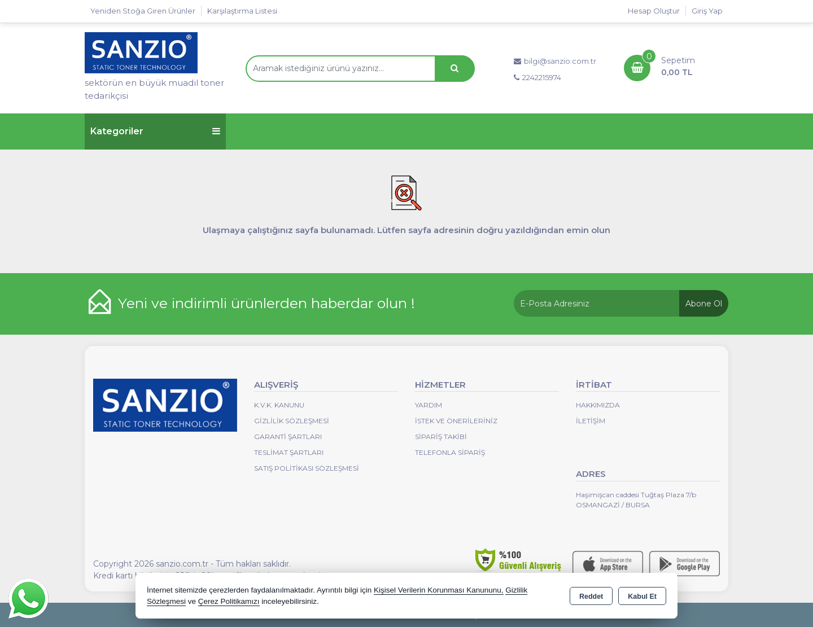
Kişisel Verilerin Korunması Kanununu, (439, 590)
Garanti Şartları (288, 436)
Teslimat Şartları (289, 452)
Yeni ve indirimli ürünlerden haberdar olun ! (266, 303)
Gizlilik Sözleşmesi (291, 420)
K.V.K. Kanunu (279, 405)
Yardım (428, 405)
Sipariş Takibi (441, 436)
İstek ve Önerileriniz (456, 420)
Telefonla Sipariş (450, 452)
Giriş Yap (707, 10)
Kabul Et (642, 596)
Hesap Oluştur (654, 10)
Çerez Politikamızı (229, 601)
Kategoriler (155, 131)
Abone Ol (703, 304)
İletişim (590, 420)
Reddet (591, 596)
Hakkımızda (598, 405)
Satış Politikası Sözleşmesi (306, 468)
